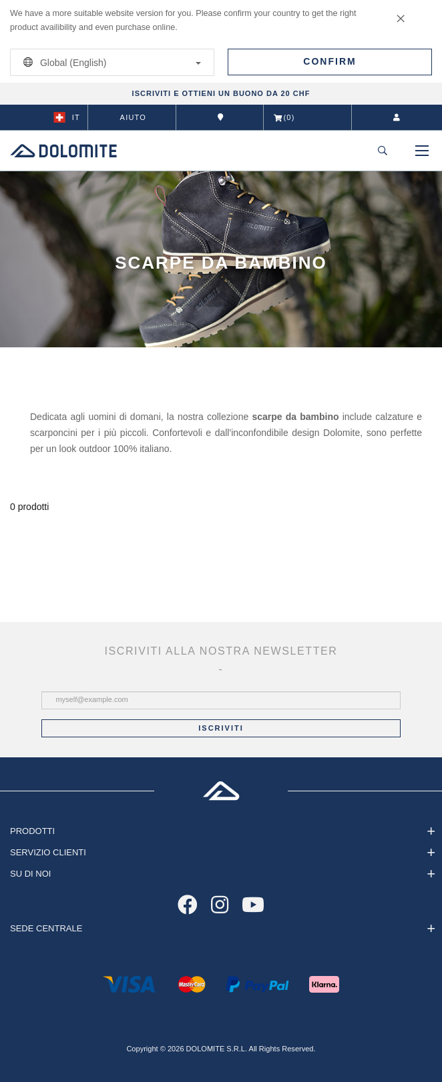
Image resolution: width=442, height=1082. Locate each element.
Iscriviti (221, 728)
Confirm (329, 61)
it (66, 117)
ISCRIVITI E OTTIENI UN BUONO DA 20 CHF (221, 93)
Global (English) (110, 62)
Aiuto (133, 117)
